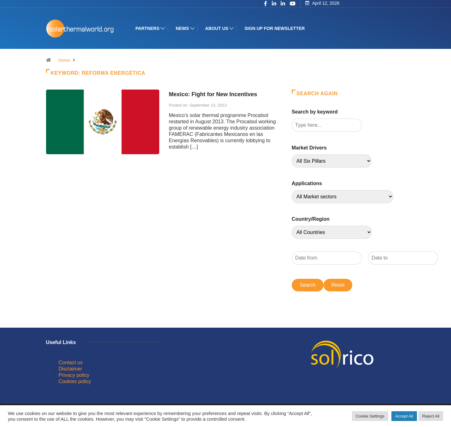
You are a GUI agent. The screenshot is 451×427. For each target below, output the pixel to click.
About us (216, 28)
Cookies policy (75, 381)
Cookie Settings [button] (370, 416)
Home (64, 60)
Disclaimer (70, 368)
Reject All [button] (430, 416)
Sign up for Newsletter (274, 28)
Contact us (71, 362)
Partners (148, 28)
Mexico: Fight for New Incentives (213, 94)
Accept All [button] (404, 416)
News (182, 28)
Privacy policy (74, 375)
